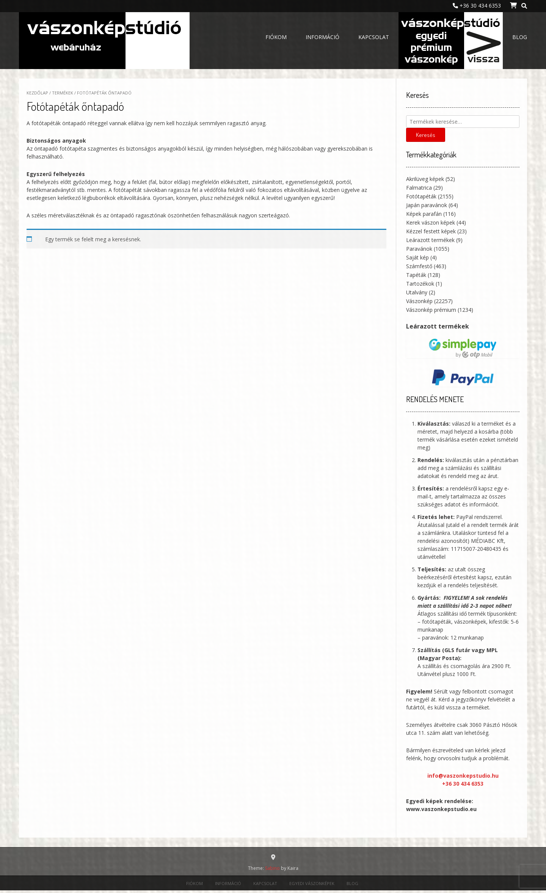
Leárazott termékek (430, 240)
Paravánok (419, 248)
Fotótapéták (421, 196)
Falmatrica (419, 187)
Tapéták (416, 274)
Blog (519, 37)
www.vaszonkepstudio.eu (441, 809)
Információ (322, 37)
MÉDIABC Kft (487, 540)
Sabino (272, 868)
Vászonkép (419, 301)
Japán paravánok (426, 205)
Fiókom (276, 37)
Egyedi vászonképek (451, 38)
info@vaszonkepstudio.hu (463, 775)
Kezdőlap (37, 93)
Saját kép (417, 257)
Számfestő (419, 266)
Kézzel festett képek (431, 231)
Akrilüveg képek (425, 178)
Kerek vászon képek (430, 222)
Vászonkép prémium (431, 309)
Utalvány (416, 292)
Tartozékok (420, 283)
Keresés (425, 134)
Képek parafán (424, 213)
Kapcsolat (373, 37)
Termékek (62, 93)
